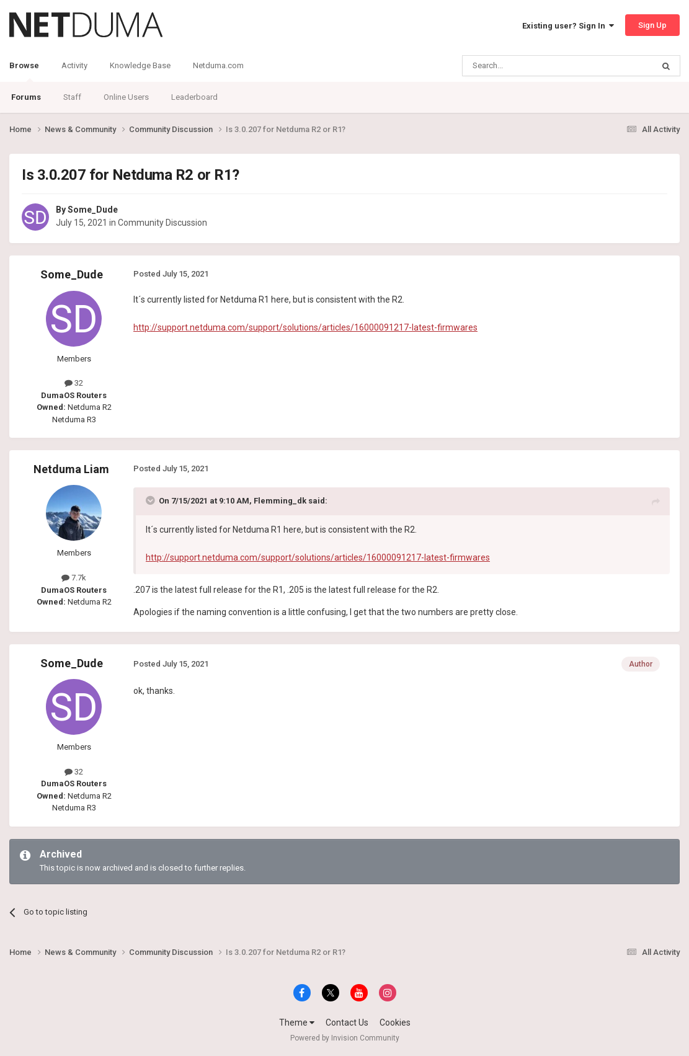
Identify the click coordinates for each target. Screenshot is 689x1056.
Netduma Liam (71, 469)
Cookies (395, 1022)
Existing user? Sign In (568, 25)
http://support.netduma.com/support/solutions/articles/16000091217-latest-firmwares (305, 327)
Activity (74, 65)
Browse (24, 71)
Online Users (126, 97)
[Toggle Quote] (151, 500)
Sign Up (652, 25)
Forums (26, 97)
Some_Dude (93, 210)
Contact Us (347, 1022)
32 (73, 383)
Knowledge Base (140, 65)
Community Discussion (162, 223)
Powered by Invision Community (344, 1038)
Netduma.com (218, 65)
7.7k (73, 577)
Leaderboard (194, 97)
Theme (296, 1022)
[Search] (528, 66)
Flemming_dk (280, 500)
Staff (72, 97)
